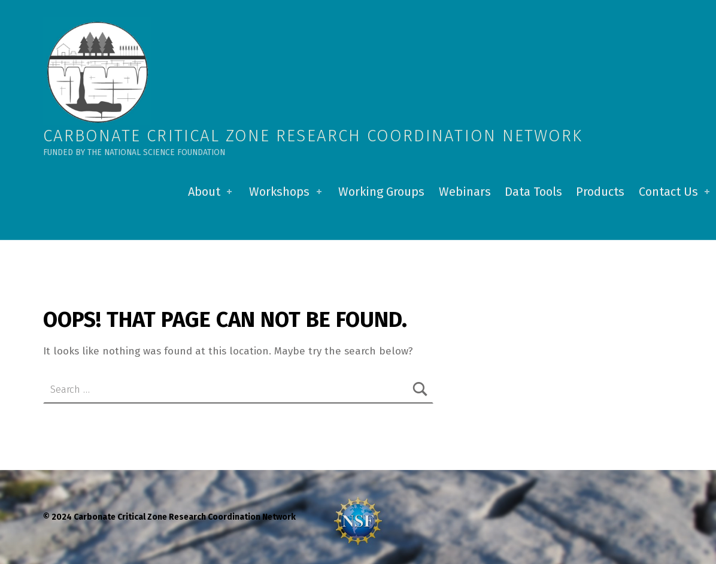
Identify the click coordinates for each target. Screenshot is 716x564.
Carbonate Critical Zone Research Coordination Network (312, 135)
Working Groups (381, 191)
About (211, 191)
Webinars (465, 191)
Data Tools (533, 191)
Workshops (286, 191)
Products (600, 191)
